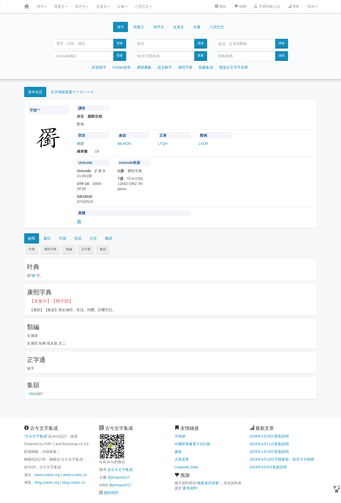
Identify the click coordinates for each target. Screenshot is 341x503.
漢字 (41, 6)
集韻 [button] (103, 249)
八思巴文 (143, 6)
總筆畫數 (144, 67)
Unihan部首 (121, 67)
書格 (178, 452)
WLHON (124, 144)
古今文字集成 (36, 436)
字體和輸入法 (267, 6)
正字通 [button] (85, 249)
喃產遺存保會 (208, 483)
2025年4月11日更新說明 (269, 444)
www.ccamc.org (47, 475)
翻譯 (108, 238)
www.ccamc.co (75, 475)
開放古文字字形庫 (233, 67)
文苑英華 (181, 459)
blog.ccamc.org (47, 482)
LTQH (162, 144)
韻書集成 (206, 67)
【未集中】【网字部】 (51, 301)
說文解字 (165, 67)
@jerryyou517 (118, 477)
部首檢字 (99, 67)
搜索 (120, 43)
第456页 (32, 394)
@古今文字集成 (120, 470)
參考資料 (190, 488)
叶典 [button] (32, 249)
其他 (312, 6)
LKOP (203, 144)
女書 (122, 6)
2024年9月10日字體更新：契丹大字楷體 (282, 459)
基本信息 (35, 92)
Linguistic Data (186, 467)
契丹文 (81, 6)
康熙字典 (185, 67)
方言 (93, 238)
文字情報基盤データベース (72, 92)
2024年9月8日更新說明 (268, 467)
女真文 (102, 6)
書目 (47, 238)
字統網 (179, 436)
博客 (294, 6)
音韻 (77, 238)
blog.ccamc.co (73, 482)
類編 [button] (69, 249)
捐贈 (240, 6)
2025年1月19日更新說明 (269, 452)
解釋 (31, 238)
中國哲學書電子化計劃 (192, 444)
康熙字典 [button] (50, 249)
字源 (62, 238)
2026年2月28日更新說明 (269, 436)
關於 (221, 6)
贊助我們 (111, 493)
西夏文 (60, 6)
